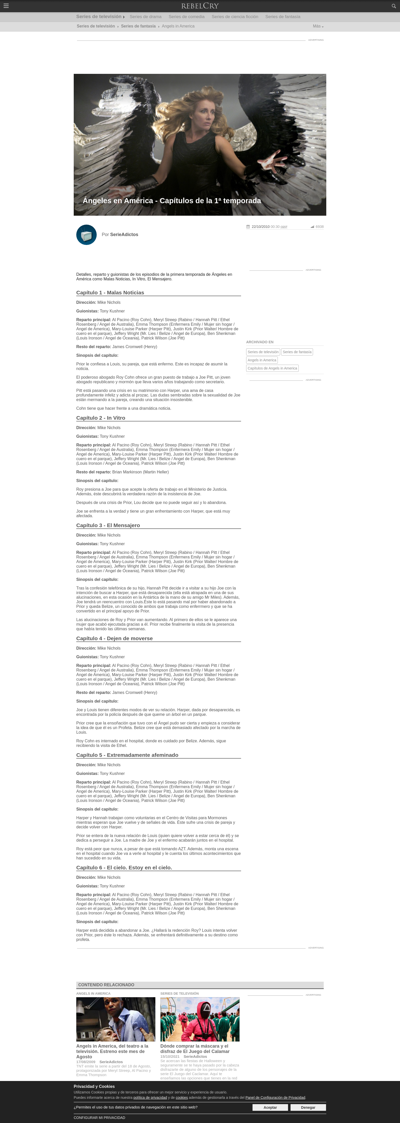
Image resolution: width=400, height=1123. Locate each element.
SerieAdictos (111, 1062)
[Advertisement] (200, 54)
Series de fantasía (282, 16)
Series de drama (145, 16)
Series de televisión (98, 16)
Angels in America (262, 360)
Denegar (308, 1107)
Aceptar (270, 1107)
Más (317, 26)
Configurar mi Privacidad (99, 1118)
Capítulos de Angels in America (272, 368)
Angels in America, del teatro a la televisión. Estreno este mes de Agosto (112, 1051)
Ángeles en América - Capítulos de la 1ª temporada (172, 201)
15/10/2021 (170, 1056)
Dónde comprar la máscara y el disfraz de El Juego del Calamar (195, 1049)
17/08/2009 (85, 1062)
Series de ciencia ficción (235, 16)
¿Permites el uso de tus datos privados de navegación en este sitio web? (135, 1107)
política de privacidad (150, 1097)
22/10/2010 (261, 227)
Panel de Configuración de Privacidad (275, 1097)
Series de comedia (187, 16)
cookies (182, 1097)
